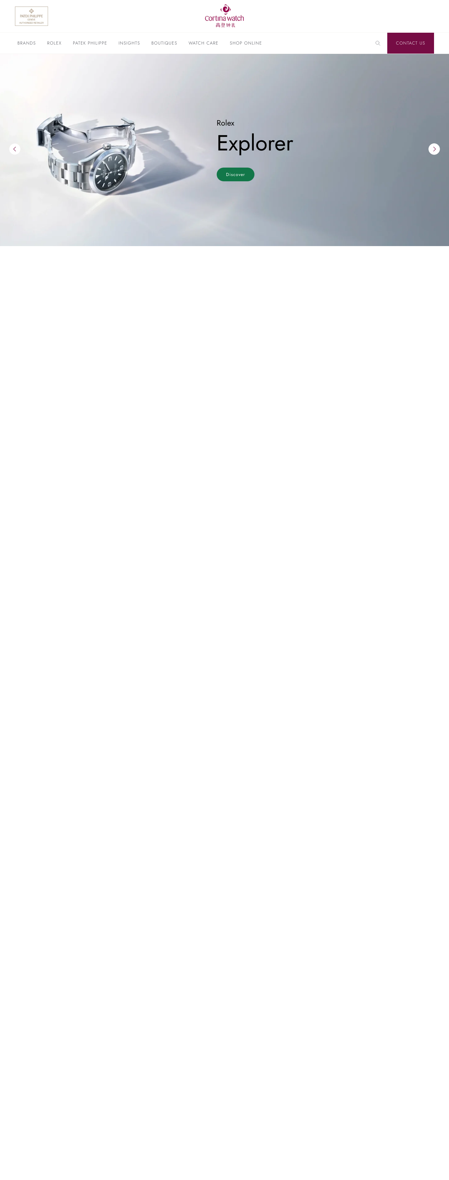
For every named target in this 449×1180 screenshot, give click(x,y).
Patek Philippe (90, 43)
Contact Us (410, 43)
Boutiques (164, 43)
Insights (129, 43)
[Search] (378, 43)
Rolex (54, 43)
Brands (26, 43)
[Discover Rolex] (401, 16)
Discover (235, 174)
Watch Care (204, 43)
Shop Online (246, 43)
